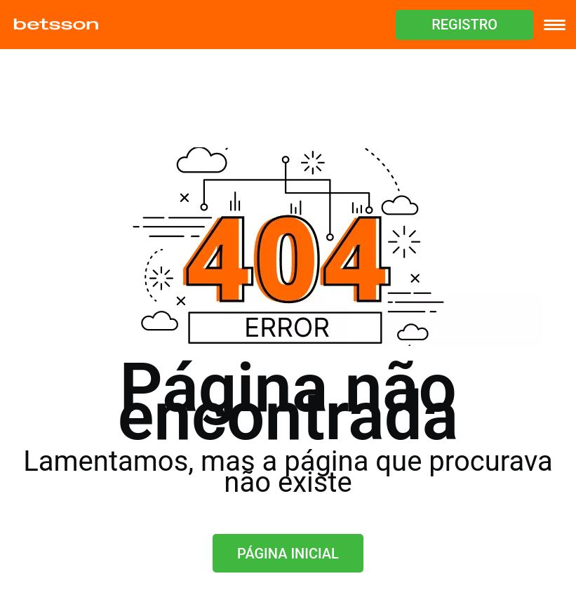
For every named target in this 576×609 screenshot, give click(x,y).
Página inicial (288, 553)
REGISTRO (464, 24)
